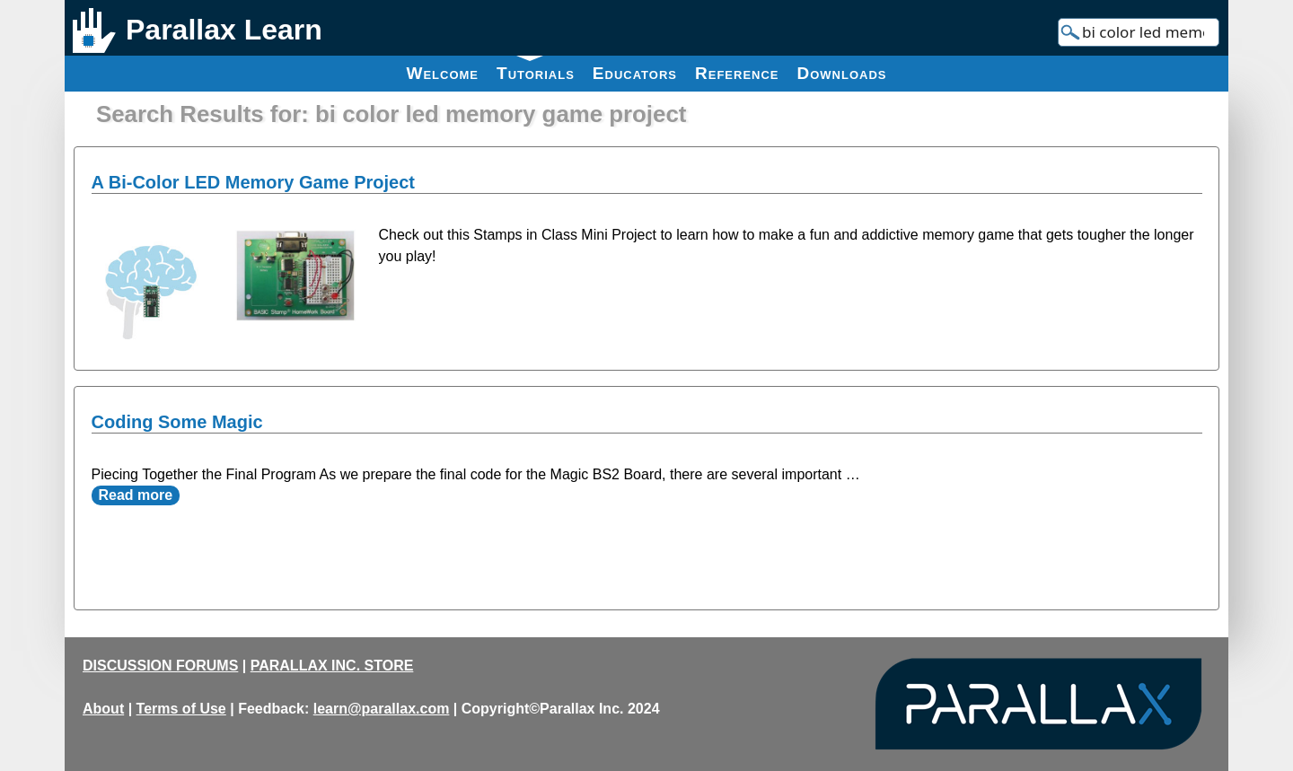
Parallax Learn (224, 29)
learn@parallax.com (381, 708)
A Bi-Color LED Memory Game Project (253, 182)
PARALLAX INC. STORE (332, 665)
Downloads (842, 73)
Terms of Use (181, 708)
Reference (737, 73)
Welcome (442, 73)
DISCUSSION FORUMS (160, 665)
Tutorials (536, 69)
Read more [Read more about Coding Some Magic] (136, 495)
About (103, 708)
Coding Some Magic (177, 422)
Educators (635, 73)
